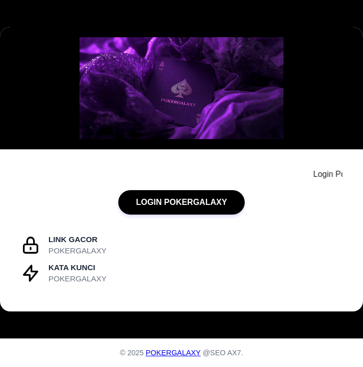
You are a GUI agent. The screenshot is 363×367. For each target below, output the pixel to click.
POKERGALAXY (173, 353)
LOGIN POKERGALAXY (181, 202)
